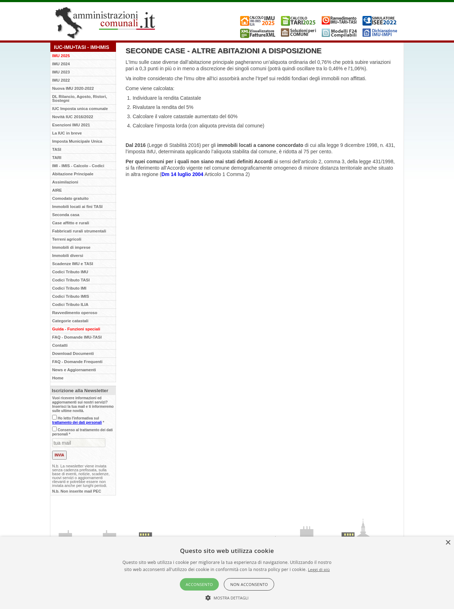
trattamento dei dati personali (77, 422)
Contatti (59, 345)
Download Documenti (73, 353)
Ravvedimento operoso (74, 313)
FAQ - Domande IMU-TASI (77, 337)
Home (57, 378)
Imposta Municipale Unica (77, 141)
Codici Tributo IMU (70, 272)
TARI (56, 157)
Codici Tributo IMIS (70, 296)
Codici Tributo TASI (71, 280)
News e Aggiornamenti (74, 370)
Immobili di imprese (71, 247)
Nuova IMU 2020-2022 (73, 88)
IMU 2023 (61, 72)
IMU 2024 (61, 64)
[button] (227, 597)
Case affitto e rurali (70, 223)
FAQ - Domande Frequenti (77, 362)
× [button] (447, 542)
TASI (56, 149)
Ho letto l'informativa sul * (78, 420)
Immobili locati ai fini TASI (77, 206)
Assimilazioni (65, 182)
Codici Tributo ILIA (70, 304)
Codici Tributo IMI (69, 288)
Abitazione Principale (72, 174)
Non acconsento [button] (249, 584)
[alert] (227, 573)
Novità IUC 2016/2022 (72, 117)
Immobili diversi (67, 255)
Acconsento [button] (199, 584)
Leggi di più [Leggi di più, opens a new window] (319, 569)
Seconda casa (65, 215)
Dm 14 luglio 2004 (182, 174)
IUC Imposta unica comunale (80, 108)
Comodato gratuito (70, 198)
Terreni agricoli (66, 239)
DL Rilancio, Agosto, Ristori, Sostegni (79, 98)
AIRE (57, 190)
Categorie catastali (70, 321)
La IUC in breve (67, 133)
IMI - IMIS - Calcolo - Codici (78, 166)
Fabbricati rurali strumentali (79, 231)
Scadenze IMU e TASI (72, 264)
